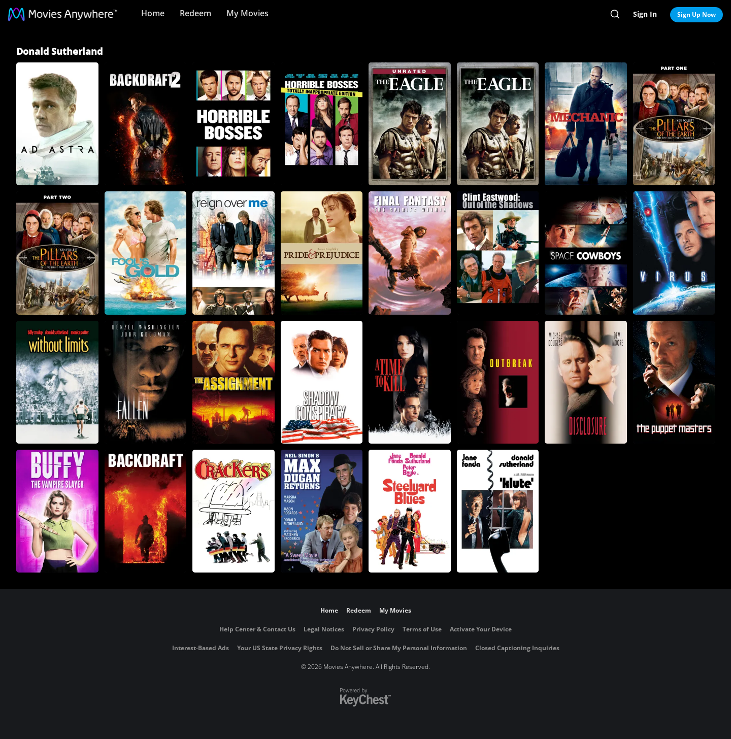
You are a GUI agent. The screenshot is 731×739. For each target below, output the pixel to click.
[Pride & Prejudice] (322, 252)
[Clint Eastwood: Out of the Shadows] (498, 252)
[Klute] (498, 511)
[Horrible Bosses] (233, 123)
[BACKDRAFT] (146, 511)
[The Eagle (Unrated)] (410, 123)
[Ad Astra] (57, 123)
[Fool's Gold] (146, 252)
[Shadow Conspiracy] (322, 382)
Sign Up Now (696, 14)
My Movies (247, 13)
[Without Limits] (57, 382)
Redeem (195, 13)
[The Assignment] (233, 382)
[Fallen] (146, 382)
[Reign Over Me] (233, 252)
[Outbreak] (498, 382)
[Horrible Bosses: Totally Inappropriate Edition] (322, 123)
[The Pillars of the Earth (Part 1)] (674, 123)
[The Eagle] (498, 123)
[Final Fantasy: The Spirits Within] (410, 252)
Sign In (645, 14)
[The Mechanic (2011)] (586, 123)
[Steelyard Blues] (410, 511)
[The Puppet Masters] (674, 382)
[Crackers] (233, 511)
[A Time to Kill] (410, 382)
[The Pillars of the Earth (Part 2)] (57, 252)
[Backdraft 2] (146, 123)
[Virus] (674, 252)
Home (152, 13)
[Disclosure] (586, 382)
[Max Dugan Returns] (322, 511)
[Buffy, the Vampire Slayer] (57, 511)
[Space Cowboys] (586, 252)
